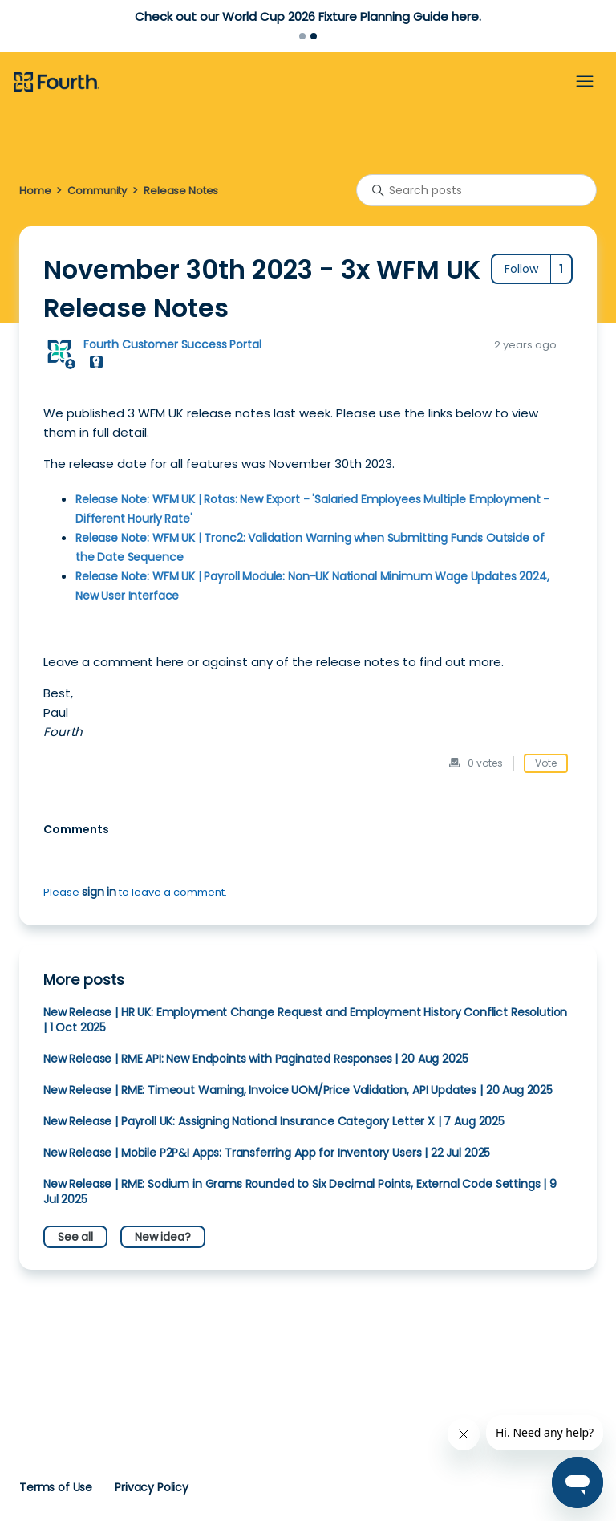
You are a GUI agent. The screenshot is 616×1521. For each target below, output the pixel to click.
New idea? (163, 1237)
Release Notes (181, 190)
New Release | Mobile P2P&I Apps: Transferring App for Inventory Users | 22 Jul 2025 (266, 1153)
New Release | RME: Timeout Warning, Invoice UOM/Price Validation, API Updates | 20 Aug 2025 (298, 1090)
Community (97, 190)
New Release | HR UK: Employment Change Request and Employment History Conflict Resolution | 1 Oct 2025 (305, 1019)
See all (75, 1237)
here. (466, 16)
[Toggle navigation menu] (584, 82)
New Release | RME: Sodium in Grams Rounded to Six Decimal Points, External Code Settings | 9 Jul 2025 (300, 1191)
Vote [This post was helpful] (546, 763)
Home (35, 190)
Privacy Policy (151, 1487)
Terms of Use (55, 1487)
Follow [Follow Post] (521, 269)
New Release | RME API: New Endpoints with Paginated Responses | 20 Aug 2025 (255, 1059)
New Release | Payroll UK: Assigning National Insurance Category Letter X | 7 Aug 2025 (274, 1121)
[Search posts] (476, 190)
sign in (99, 892)
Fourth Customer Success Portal (172, 344)
